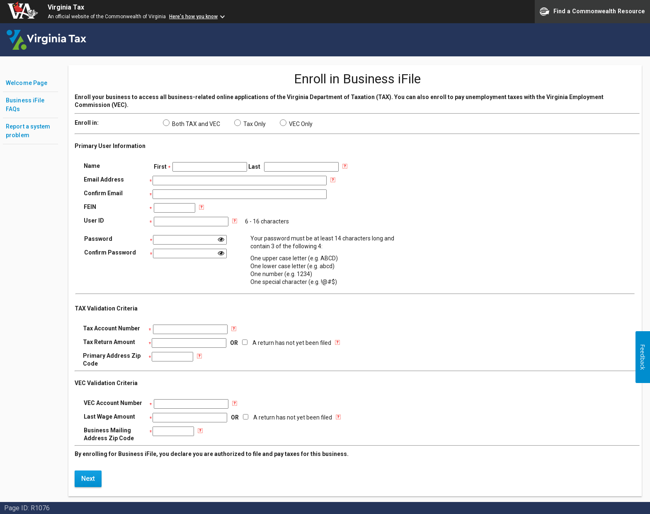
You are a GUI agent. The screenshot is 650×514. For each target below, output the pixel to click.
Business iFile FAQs (25, 104)
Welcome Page (26, 83)
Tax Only (250, 124)
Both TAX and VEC (191, 124)
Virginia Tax (66, 7)
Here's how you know (193, 16)
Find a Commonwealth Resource (592, 11)
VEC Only (296, 124)
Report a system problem (28, 130)
